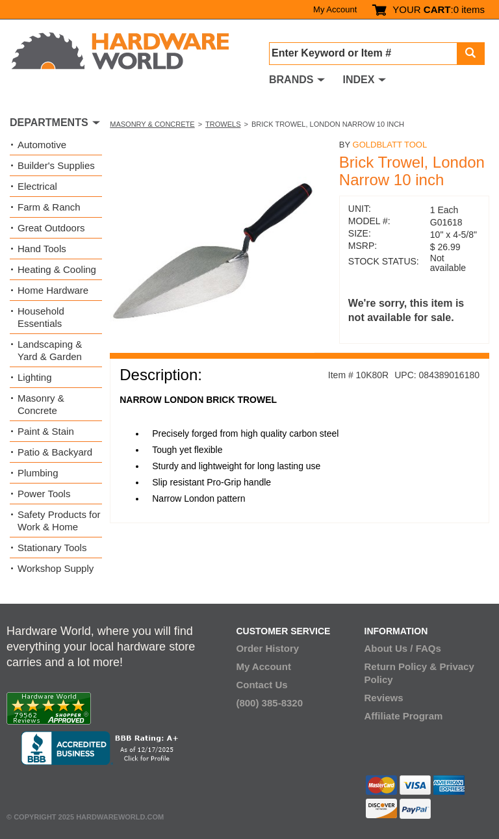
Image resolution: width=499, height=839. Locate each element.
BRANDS (291, 79)
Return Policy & (401, 666)
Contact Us (261, 684)
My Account (335, 9)
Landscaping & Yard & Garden (50, 350)
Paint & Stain (46, 431)
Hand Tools (42, 248)
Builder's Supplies (56, 165)
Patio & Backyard (55, 452)
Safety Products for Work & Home (59, 520)
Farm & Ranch (49, 207)
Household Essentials (41, 317)
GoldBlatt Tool (390, 144)
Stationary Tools (52, 547)
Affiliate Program (404, 715)
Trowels (222, 124)
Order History (267, 648)
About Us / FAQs (403, 648)
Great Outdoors (51, 227)
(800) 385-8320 (269, 702)
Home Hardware (53, 290)
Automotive (42, 144)
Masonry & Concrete (152, 124)
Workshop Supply (56, 568)
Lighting (35, 377)
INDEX (358, 79)
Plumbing (38, 472)
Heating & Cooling (57, 269)
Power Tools (44, 493)
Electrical (37, 186)
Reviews (384, 697)
